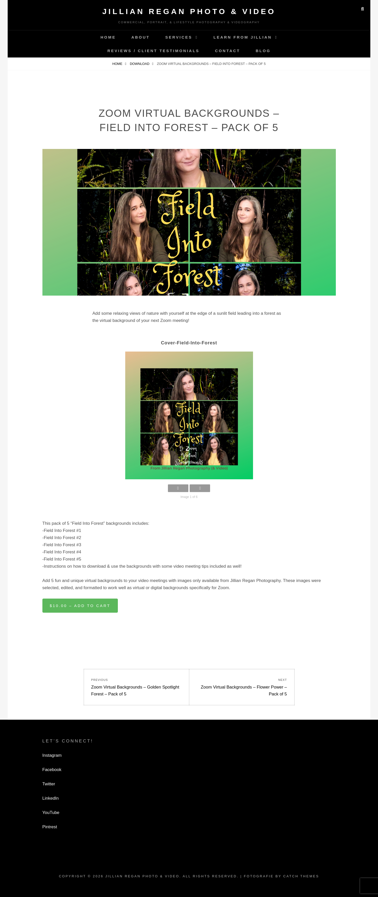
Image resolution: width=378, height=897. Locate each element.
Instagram (52, 755)
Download (140, 64)
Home (108, 37)
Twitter (48, 784)
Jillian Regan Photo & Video (189, 11)
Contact (227, 51)
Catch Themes (301, 876)
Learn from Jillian (242, 37)
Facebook (52, 769)
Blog (263, 51)
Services (178, 37)
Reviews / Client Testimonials (153, 51)
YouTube (51, 812)
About (140, 37)
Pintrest (49, 826)
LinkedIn (50, 798)
